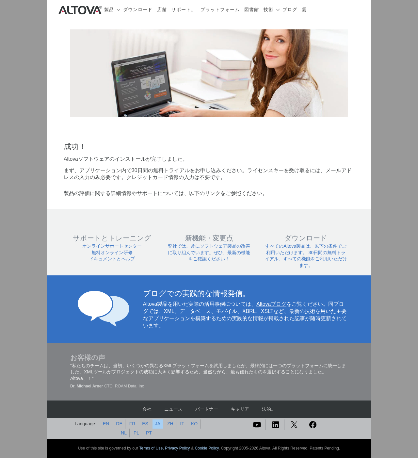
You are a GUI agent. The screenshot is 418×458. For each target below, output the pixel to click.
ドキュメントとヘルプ (112, 258)
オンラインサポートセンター (112, 246)
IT (182, 423)
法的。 (269, 409)
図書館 (251, 9)
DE (119, 423)
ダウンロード (138, 9)
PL (136, 432)
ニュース (173, 409)
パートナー (206, 409)
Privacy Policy (177, 448)
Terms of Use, (152, 448)
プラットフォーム (220, 9)
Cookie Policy (206, 448)
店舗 (162, 9)
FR (132, 423)
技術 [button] (268, 9)
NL (124, 432)
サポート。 (183, 9)
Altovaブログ (271, 304)
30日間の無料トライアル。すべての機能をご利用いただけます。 (306, 259)
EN (106, 423)
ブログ (289, 9)
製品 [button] (109, 9)
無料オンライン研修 (112, 252)
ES (145, 423)
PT (149, 432)
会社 (147, 409)
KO (194, 423)
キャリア (240, 409)
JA (157, 423)
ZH (170, 423)
